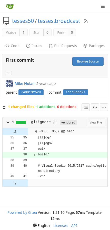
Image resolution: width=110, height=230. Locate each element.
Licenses (60, 225)
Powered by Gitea (22, 212)
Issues (34, 45)
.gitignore (40, 122)
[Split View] (95, 107)
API (74, 225)
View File (95, 122)
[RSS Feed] (86, 21)
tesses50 (23, 20)
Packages (94, 45)
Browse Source (88, 61)
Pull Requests (63, 45)
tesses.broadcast (59, 20)
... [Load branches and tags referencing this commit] (8, 72)
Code (12, 45)
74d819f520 (31, 92)
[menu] (104, 107)
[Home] (10, 6)
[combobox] (86, 107)
